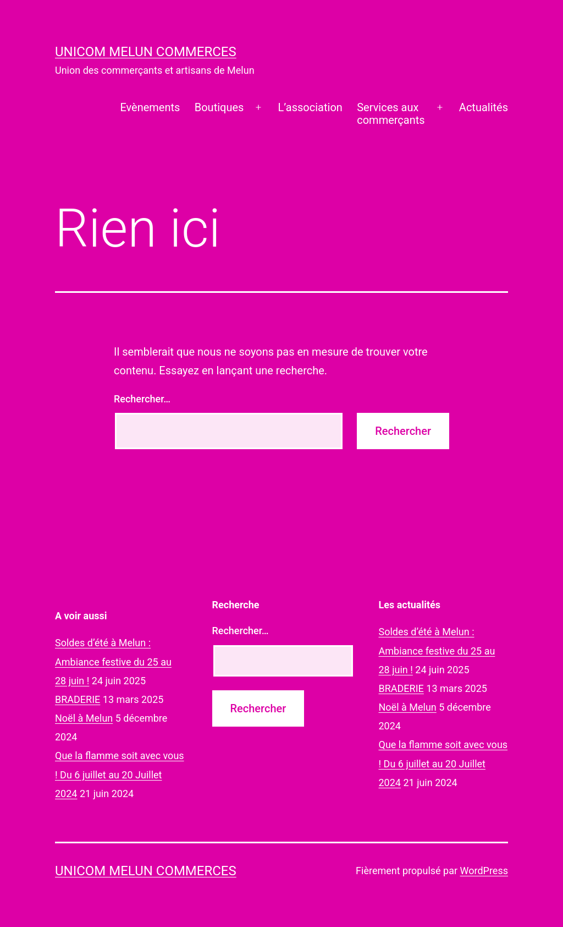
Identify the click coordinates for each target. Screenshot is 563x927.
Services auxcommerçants (390, 114)
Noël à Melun (84, 718)
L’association (310, 107)
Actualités (483, 107)
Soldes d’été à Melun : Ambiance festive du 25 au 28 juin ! (113, 661)
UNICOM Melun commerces (145, 51)
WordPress (484, 870)
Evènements (150, 107)
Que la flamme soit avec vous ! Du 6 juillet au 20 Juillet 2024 (119, 774)
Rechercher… (142, 399)
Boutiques (219, 107)
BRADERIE (77, 699)
